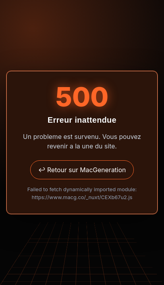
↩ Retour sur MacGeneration (82, 170)
